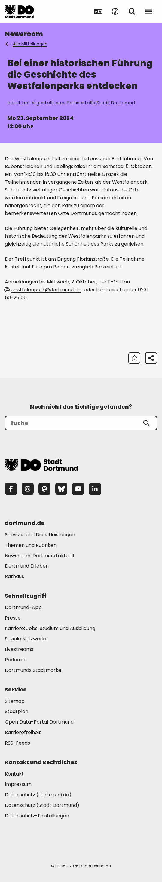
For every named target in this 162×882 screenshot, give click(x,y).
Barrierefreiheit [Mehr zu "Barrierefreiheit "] (23, 732)
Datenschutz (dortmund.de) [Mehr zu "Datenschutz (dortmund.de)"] (38, 794)
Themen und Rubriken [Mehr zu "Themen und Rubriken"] (31, 545)
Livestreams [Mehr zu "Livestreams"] (19, 649)
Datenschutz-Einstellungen (37, 816)
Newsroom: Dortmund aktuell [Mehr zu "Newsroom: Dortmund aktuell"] (39, 555)
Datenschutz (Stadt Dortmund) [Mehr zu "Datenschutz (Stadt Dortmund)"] (42, 805)
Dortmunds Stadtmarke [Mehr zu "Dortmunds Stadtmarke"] (33, 670)
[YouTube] (78, 489)
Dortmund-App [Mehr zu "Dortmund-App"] (23, 607)
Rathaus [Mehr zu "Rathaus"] (14, 576)
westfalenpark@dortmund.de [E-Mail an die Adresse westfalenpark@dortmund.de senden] (43, 289)
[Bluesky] (61, 489)
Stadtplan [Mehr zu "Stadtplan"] (16, 711)
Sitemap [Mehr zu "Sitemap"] (15, 701)
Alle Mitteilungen (26, 44)
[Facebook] (11, 489)
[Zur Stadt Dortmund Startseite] (19, 11)
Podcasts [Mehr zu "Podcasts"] (16, 659)
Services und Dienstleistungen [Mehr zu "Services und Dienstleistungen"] (40, 534)
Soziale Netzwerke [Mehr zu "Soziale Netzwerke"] (26, 638)
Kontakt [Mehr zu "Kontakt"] (14, 773)
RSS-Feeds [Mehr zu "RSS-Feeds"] (17, 743)
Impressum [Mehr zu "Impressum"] (18, 784)
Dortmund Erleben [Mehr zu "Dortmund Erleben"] (27, 565)
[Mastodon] (44, 489)
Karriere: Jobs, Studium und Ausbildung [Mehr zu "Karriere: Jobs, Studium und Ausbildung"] (50, 628)
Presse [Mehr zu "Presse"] (13, 617)
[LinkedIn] (95, 489)
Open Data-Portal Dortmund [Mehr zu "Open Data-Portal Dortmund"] (39, 721)
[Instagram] (28, 489)
